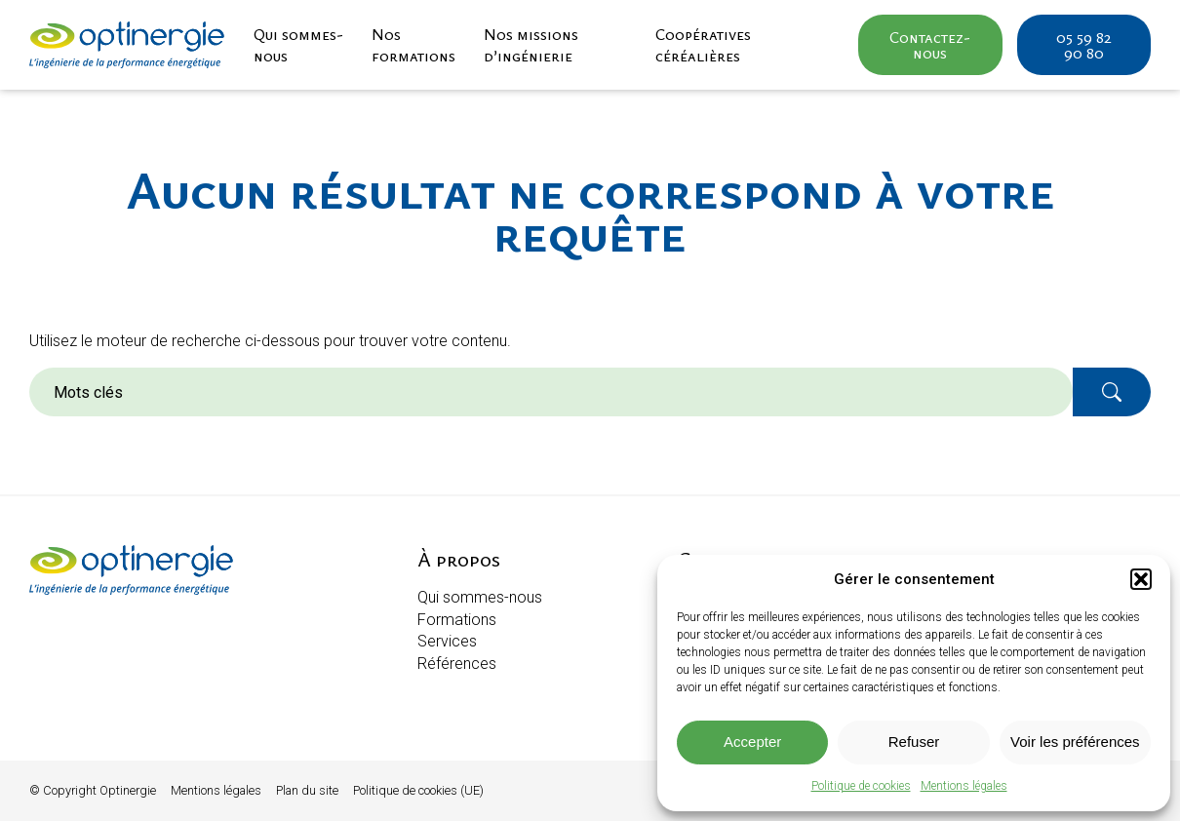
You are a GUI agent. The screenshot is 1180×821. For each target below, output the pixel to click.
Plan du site (307, 790)
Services (447, 641)
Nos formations (413, 44)
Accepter (752, 741)
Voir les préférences (1075, 741)
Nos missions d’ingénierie (531, 44)
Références (456, 663)
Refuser (914, 741)
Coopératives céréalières (703, 44)
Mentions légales (964, 786)
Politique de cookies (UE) (418, 790)
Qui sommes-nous (298, 44)
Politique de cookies (861, 786)
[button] (1141, 579)
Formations (456, 619)
